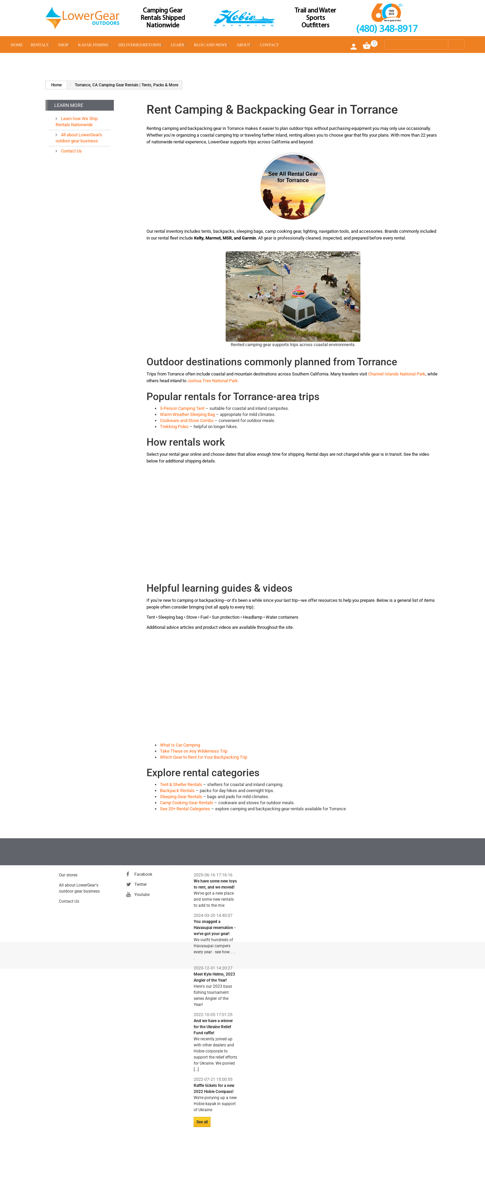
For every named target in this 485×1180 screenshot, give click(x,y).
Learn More (68, 105)
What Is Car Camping (180, 745)
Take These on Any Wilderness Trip (193, 751)
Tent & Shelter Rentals (181, 784)
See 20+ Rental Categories (185, 808)
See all (202, 1125)
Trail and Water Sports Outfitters (315, 18)
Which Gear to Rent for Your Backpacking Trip (203, 757)
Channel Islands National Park (396, 373)
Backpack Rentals (177, 790)
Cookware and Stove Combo (187, 420)
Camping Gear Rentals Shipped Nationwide (162, 18)
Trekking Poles (174, 426)
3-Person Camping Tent (182, 408)
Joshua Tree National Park (212, 380)
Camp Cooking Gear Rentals (186, 802)
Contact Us (71, 148)
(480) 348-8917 (387, 29)
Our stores (68, 878)
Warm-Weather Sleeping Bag (187, 414)
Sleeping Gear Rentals (181, 796)
